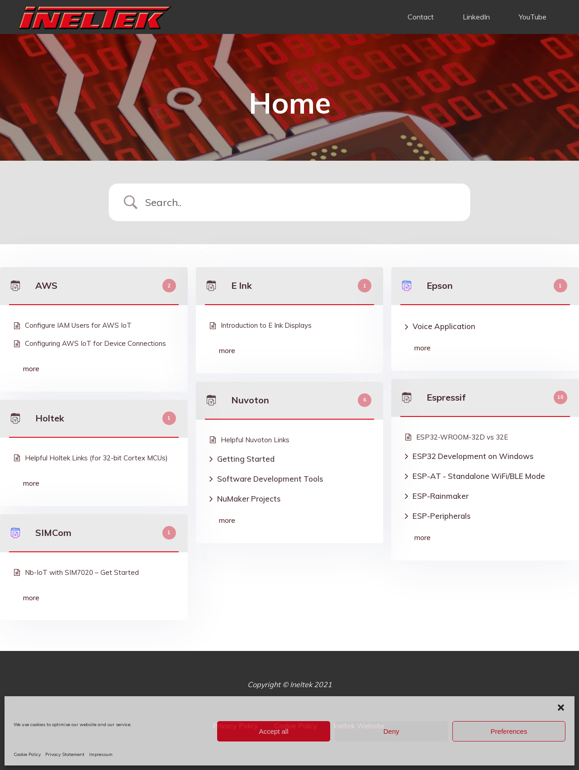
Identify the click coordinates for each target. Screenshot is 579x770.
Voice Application (444, 326)
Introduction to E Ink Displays (266, 325)
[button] (560, 707)
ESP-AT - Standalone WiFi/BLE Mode (479, 476)
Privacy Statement (65, 754)
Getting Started (246, 459)
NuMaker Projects (248, 498)
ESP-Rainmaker (441, 496)
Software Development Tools (270, 478)
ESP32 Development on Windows (473, 456)
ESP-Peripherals (441, 516)
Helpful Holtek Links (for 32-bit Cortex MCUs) (96, 458)
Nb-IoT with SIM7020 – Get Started (82, 572)
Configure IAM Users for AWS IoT (78, 325)
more (31, 368)
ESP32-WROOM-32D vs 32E (462, 437)
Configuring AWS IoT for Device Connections (95, 343)
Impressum (101, 754)
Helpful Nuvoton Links (255, 439)
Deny (391, 731)
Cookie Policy (27, 754)
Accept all (273, 731)
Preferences (509, 731)
